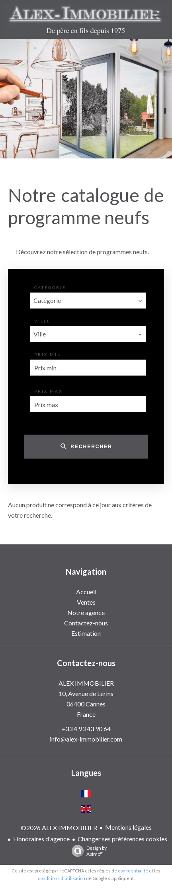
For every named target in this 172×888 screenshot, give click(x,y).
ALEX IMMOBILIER (86, 683)
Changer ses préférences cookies (122, 839)
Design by (87, 851)
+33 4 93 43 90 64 (86, 728)
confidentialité (133, 870)
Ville (42, 320)
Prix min (48, 354)
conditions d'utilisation (61, 878)
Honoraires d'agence (41, 839)
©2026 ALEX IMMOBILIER (59, 827)
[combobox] (88, 301)
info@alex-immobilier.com (86, 739)
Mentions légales (128, 827)
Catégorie (50, 287)
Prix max (48, 391)
